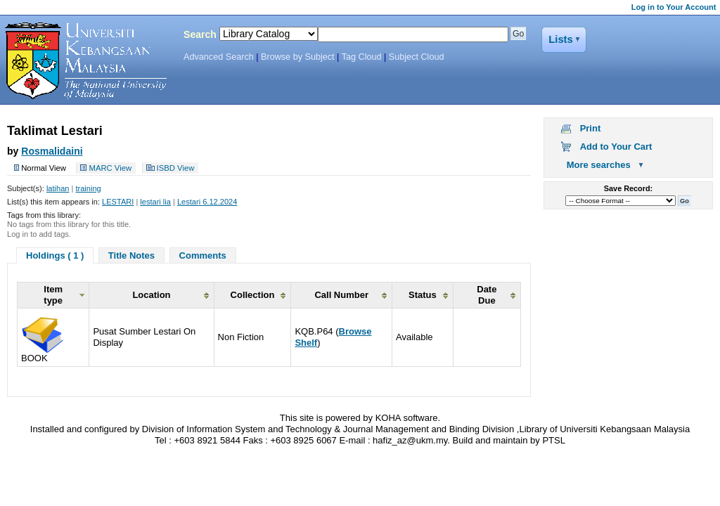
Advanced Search (219, 57)
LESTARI (118, 201)
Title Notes (131, 255)
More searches (599, 165)
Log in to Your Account (673, 7)
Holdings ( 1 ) (55, 255)
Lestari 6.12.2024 (207, 201)
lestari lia (155, 201)
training (88, 188)
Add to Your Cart (616, 146)
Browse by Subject (298, 57)
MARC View (110, 168)
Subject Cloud (416, 57)
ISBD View (176, 168)
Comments (202, 255)
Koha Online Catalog (82, 61)
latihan (58, 188)
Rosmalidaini (51, 151)
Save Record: (628, 188)
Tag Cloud (362, 57)
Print (590, 128)
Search (200, 34)
